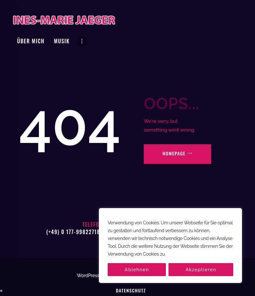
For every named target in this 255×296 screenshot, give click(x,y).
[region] (170, 245)
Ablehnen (137, 269)
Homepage (173, 132)
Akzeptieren (200, 269)
